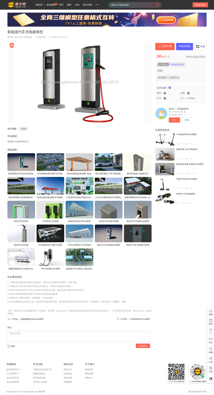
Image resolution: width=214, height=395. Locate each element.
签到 (211, 324)
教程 (69, 5)
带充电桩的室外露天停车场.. (50, 173)
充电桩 (23, 129)
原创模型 (51, 5)
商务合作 (68, 369)
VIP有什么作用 (40, 382)
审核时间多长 (39, 373)
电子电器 (19, 37)
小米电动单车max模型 (139, 319)
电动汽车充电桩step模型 (137, 221)
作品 (77, 5)
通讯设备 (28, 37)
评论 (211, 342)
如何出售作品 (13, 378)
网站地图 (89, 373)
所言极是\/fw (183, 109)
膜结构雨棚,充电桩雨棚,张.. (21, 197)
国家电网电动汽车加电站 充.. (137, 197)
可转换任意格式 (177, 64)
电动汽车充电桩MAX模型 (108, 245)
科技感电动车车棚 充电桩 (50, 245)
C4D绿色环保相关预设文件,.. (79, 197)
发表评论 (143, 346)
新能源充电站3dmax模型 (79, 221)
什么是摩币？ (13, 373)
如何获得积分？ (14, 369)
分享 (211, 362)
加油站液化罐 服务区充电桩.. (50, 197)
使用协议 (68, 373)
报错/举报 (40, 37)
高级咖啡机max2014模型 (32, 319)
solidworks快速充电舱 (109, 221)
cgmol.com (33, 391)
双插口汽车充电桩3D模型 (138, 245)
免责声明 (68, 378)
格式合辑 (87, 5)
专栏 (61, 5)
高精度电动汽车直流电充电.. (21, 173)
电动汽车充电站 (21, 221)
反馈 (211, 371)
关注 (174, 120)
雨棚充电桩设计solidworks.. (21, 268)
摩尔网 (10, 37)
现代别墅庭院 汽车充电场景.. (108, 173)
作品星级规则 (13, 382)
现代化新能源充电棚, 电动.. (79, 173)
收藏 (211, 352)
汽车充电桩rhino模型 (50, 268)
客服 (211, 314)
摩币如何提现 (39, 378)
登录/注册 (200, 5)
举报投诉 (89, 369)
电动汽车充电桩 (21, 245)
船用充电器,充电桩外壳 (137, 173)
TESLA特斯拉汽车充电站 (79, 245)
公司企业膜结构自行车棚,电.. (108, 197)
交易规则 (68, 382)
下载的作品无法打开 (42, 369)
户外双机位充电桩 (50, 221)
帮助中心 (89, 378)
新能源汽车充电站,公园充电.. (79, 268)
